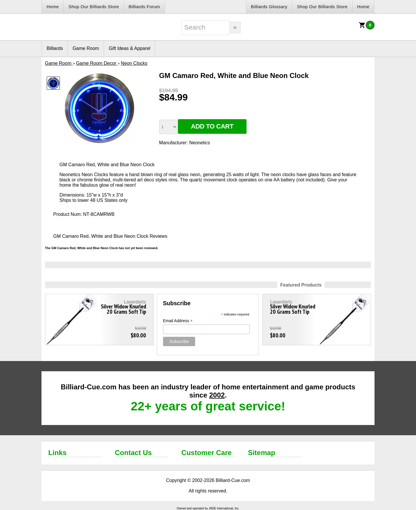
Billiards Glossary (269, 6)
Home (52, 6)
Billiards (54, 48)
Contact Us (133, 453)
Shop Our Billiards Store (93, 6)
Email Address (178, 321)
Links (57, 453)
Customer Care (206, 453)
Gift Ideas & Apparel (129, 48)
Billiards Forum (144, 6)
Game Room (85, 48)
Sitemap (261, 453)
